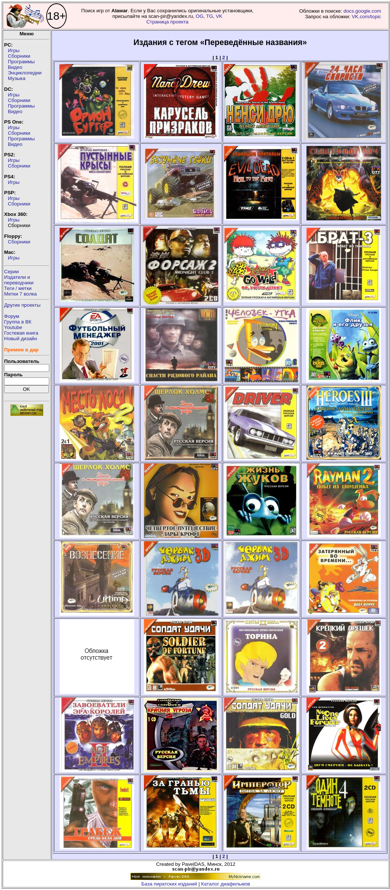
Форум (11, 316)
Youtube (13, 327)
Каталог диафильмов (225, 884)
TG (209, 16)
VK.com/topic (366, 16)
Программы (21, 61)
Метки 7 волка (20, 294)
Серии (11, 271)
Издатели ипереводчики (19, 279)
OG (200, 16)
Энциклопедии (24, 73)
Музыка (16, 78)
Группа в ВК (17, 322)
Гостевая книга (21, 333)
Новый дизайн (20, 338)
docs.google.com (362, 11)
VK (219, 16)
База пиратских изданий (169, 884)
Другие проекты (22, 305)
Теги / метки (18, 288)
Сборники (19, 56)
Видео (15, 67)
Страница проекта (167, 22)
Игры (13, 50)
